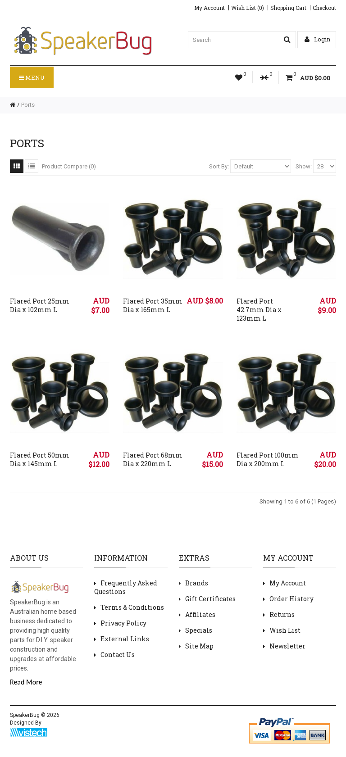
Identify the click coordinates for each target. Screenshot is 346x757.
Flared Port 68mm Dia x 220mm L (152, 459)
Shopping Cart (288, 7)
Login (317, 39)
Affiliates (200, 614)
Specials (198, 630)
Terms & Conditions (132, 607)
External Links (124, 639)
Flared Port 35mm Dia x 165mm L (152, 305)
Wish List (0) (247, 7)
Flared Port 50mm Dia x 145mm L (39, 459)
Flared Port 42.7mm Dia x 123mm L (259, 309)
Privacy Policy (123, 623)
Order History (291, 598)
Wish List (284, 630)
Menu (32, 77)
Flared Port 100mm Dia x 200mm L (268, 459)
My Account (209, 7)
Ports (28, 104)
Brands (196, 583)
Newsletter (287, 646)
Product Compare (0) (69, 166)
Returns (282, 614)
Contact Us (117, 654)
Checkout (324, 7)
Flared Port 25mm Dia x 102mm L (39, 305)
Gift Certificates (210, 598)
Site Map (199, 646)
